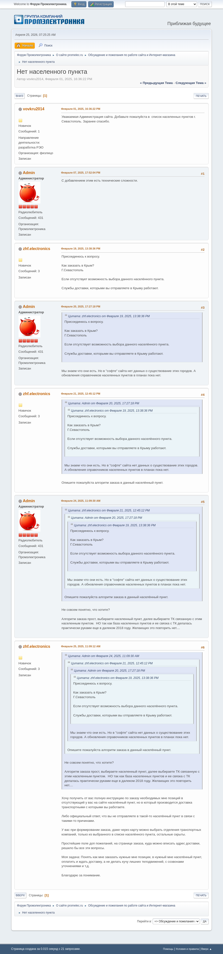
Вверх (20, 895)
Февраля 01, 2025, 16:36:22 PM (80, 108)
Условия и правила (187, 948)
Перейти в (144, 921)
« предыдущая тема (156, 83)
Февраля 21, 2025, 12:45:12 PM (80, 393)
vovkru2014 (33, 109)
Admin (29, 173)
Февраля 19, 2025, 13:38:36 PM (80, 248)
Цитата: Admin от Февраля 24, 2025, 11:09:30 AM (103, 656)
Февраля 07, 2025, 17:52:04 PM (80, 172)
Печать (201, 95)
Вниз (19, 95)
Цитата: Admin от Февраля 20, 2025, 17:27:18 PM (103, 403)
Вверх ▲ (206, 948)
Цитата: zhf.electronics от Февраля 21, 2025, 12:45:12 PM (109, 510)
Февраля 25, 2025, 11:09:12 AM (80, 646)
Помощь (168, 948)
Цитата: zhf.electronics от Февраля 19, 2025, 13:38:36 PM (109, 316)
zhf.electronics (36, 249)
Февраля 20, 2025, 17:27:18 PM (80, 306)
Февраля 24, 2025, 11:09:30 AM (80, 500)
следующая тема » (191, 83)
